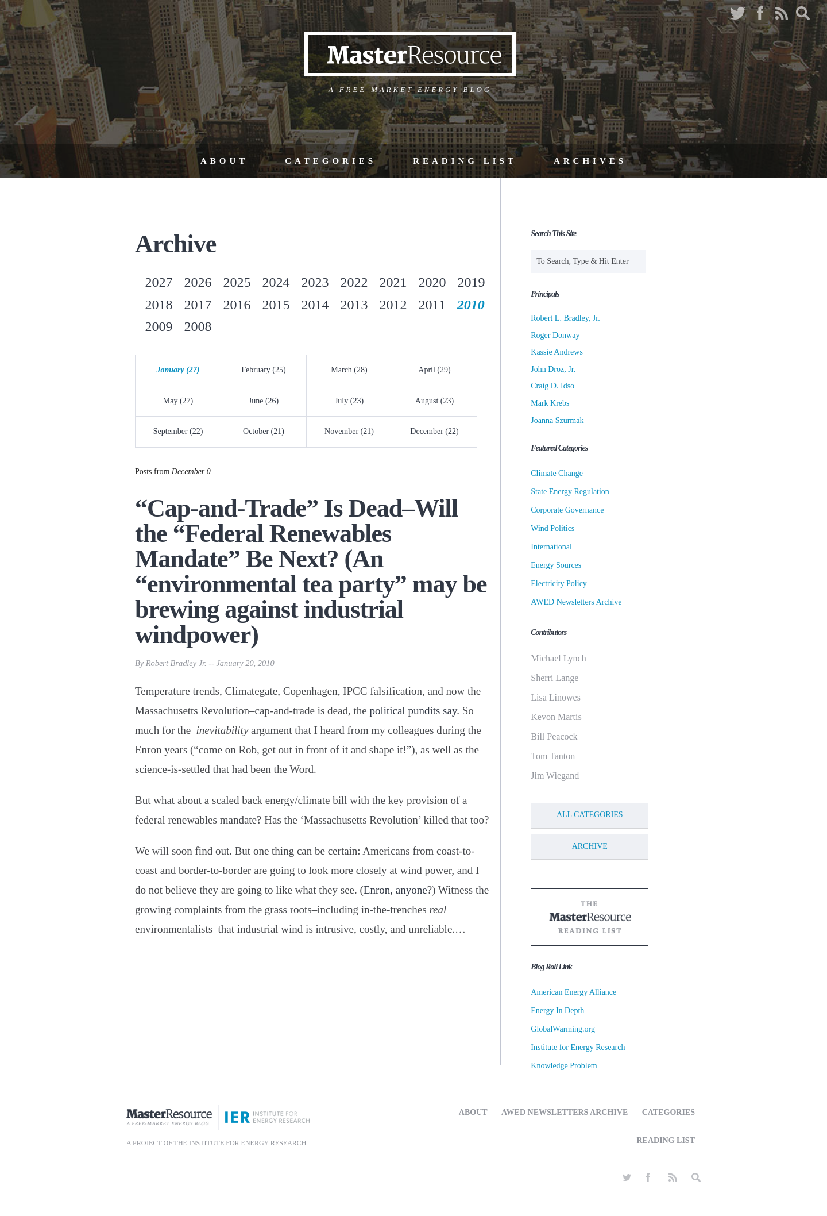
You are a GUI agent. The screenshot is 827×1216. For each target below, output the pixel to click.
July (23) (349, 401)
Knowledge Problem (564, 1065)
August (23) (434, 401)
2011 (432, 304)
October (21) (263, 431)
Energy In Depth (557, 1010)
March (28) (349, 369)
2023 (315, 282)
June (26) (264, 401)
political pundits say (413, 711)
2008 (198, 326)
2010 (471, 304)
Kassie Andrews (557, 352)
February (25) (263, 369)
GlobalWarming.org (563, 1029)
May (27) (178, 401)
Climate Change (557, 473)
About (224, 161)
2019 (471, 282)
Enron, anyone (395, 890)
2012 (393, 304)
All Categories (590, 814)
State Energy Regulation (570, 491)
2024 (276, 282)
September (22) (178, 431)
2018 (159, 304)
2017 (198, 304)
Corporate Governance (567, 510)
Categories (330, 161)
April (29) (434, 369)
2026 (198, 282)
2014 (315, 304)
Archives (590, 161)
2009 (159, 326)
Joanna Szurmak (557, 420)
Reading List (465, 161)
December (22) (434, 431)
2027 (159, 282)
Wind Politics (552, 528)
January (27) (177, 369)
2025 (237, 282)
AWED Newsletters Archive (576, 602)
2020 (432, 282)
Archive (590, 846)
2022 (354, 282)
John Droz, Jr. (553, 369)
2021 (393, 282)
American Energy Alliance (573, 992)
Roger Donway (555, 335)
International (551, 546)
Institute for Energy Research (578, 1047)
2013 (354, 304)
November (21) (349, 431)
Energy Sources (556, 565)
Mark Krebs (550, 403)
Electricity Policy (559, 583)
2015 (276, 304)
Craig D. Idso (552, 386)
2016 (237, 304)
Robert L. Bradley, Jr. (565, 318)
